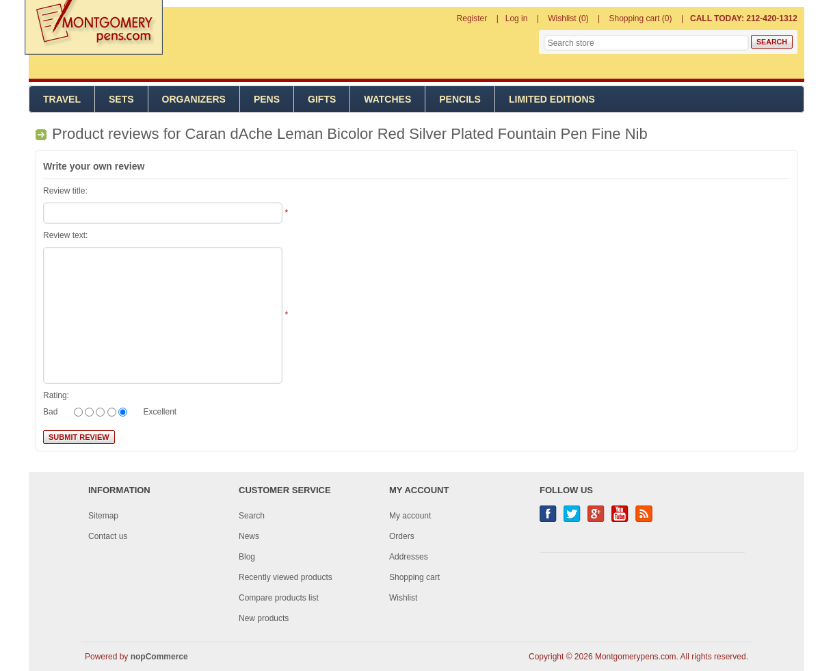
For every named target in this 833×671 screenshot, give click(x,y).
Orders (401, 536)
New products (264, 618)
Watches (387, 99)
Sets (121, 99)
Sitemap (103, 516)
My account (410, 516)
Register (472, 18)
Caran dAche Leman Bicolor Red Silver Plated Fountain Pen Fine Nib (416, 133)
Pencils (460, 99)
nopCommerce (159, 656)
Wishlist (403, 598)
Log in (516, 18)
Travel (62, 99)
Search (252, 516)
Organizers (194, 99)
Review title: (65, 191)
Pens (267, 99)
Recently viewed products (285, 577)
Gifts (322, 99)
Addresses (408, 557)
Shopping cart (414, 577)
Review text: (65, 235)
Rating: (56, 395)
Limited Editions (552, 99)
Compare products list (279, 598)
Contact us (107, 536)
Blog (247, 557)
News (249, 536)
